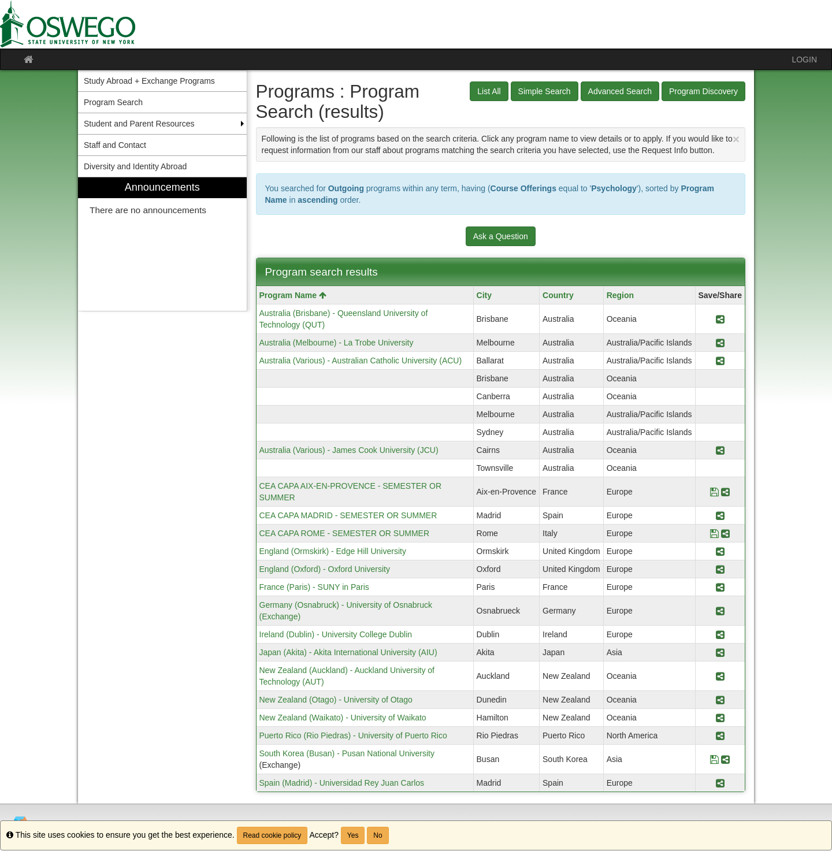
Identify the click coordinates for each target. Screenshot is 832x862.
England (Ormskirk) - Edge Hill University (332, 551)
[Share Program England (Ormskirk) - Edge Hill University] (720, 551)
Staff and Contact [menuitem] (115, 145)
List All (488, 91)
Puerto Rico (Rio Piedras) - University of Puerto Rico (353, 735)
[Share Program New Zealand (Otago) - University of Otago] (720, 699)
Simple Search (544, 91)
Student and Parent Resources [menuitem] (139, 123)
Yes (353, 835)
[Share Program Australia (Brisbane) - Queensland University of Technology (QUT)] (720, 319)
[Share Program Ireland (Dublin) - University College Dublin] (720, 634)
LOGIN (804, 59)
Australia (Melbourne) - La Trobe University (336, 342)
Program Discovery (703, 91)
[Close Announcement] (736, 139)
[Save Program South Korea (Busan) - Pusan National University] (714, 759)
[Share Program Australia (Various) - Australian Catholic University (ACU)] (720, 360)
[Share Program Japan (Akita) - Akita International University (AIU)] (720, 652)
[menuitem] (162, 244)
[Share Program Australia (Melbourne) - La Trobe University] (720, 342)
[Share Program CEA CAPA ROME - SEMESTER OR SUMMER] (725, 533)
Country (558, 295)
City (484, 295)
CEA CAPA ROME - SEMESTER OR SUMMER (344, 533)
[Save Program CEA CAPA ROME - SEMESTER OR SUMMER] (714, 533)
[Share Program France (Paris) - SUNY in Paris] (720, 587)
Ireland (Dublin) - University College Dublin (336, 634)
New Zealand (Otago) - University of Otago (336, 699)
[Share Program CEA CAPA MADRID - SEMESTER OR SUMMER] (720, 515)
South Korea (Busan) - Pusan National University (346, 753)
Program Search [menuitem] (113, 102)
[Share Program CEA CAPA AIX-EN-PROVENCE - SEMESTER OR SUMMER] (725, 491)
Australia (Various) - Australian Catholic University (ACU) (360, 360)
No (377, 835)
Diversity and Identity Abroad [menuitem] (135, 166)
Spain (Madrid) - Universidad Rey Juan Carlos (342, 782)
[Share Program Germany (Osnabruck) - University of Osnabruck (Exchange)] (720, 610)
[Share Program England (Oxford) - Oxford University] (720, 569)
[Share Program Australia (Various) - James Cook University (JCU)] (720, 450)
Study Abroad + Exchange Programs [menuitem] (149, 81)
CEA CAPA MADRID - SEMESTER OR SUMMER (348, 515)
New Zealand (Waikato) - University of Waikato (342, 717)
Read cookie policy (272, 835)
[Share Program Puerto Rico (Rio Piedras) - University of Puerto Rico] (720, 735)
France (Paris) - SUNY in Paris (314, 587)
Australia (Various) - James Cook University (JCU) (349, 450)
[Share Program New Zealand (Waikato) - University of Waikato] (720, 717)
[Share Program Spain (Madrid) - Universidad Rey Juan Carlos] (720, 782)
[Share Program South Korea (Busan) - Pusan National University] (725, 759)
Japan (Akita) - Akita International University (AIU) (348, 652)
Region (620, 295)
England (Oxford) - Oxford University (324, 569)
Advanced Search (620, 91)
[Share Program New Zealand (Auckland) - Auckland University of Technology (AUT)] (720, 676)
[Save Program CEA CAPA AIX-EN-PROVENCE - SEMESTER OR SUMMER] (714, 491)
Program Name (292, 295)
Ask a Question (500, 236)
